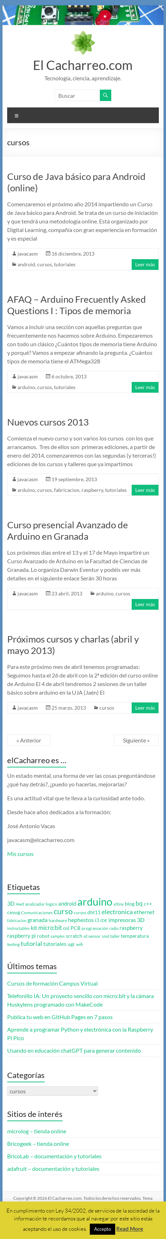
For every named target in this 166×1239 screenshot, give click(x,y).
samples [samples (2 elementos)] (57, 936)
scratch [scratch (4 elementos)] (74, 936)
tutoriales (64, 264)
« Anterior (28, 740)
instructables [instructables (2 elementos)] (18, 928)
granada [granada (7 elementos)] (38, 919)
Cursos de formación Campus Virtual (52, 983)
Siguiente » (136, 740)
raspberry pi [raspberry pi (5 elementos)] (21, 936)
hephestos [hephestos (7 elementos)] (81, 919)
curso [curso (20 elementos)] (63, 911)
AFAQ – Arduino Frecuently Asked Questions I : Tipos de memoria (76, 304)
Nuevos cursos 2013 (48, 422)
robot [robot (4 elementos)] (43, 936)
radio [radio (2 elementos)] (113, 928)
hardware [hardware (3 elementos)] (58, 920)
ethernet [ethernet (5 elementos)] (144, 912)
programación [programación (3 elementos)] (95, 928)
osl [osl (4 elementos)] (66, 928)
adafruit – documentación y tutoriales (53, 1168)
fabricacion (66, 490)
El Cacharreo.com (83, 65)
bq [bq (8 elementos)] (139, 903)
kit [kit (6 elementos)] (34, 928)
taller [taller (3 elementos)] (115, 936)
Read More (129, 1228)
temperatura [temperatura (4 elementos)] (135, 936)
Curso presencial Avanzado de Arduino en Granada (67, 530)
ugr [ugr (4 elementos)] (71, 944)
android (26, 264)
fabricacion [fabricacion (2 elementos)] (16, 920)
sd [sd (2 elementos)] (85, 936)
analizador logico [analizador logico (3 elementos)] (41, 904)
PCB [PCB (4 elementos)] (75, 928)
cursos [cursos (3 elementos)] (80, 912)
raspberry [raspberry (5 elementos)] (131, 928)
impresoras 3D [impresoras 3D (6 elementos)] (126, 920)
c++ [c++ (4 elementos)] (148, 904)
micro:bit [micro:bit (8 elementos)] (50, 927)
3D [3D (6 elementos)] (11, 903)
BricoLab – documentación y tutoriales (54, 1156)
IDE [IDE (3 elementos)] (103, 920)
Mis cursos (20, 853)
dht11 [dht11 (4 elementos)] (94, 912)
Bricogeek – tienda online (38, 1143)
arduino (26, 387)
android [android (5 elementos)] (67, 904)
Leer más (145, 264)
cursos (44, 264)
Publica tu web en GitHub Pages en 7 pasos (60, 1016)
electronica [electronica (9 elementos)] (117, 912)
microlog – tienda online (36, 1131)
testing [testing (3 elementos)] (13, 944)
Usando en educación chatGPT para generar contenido (74, 1050)
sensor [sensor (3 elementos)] (94, 936)
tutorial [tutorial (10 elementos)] (31, 943)
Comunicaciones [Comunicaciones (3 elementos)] (37, 912)
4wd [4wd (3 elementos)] (20, 904)
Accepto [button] (102, 1229)
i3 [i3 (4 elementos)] (97, 920)
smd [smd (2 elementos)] (105, 936)
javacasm (28, 254)
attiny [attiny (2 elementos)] (118, 904)
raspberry (92, 490)
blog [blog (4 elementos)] (130, 904)
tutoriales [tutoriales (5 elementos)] (55, 944)
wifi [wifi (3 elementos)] (79, 944)
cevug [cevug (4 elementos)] (13, 912)
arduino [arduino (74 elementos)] (94, 901)
